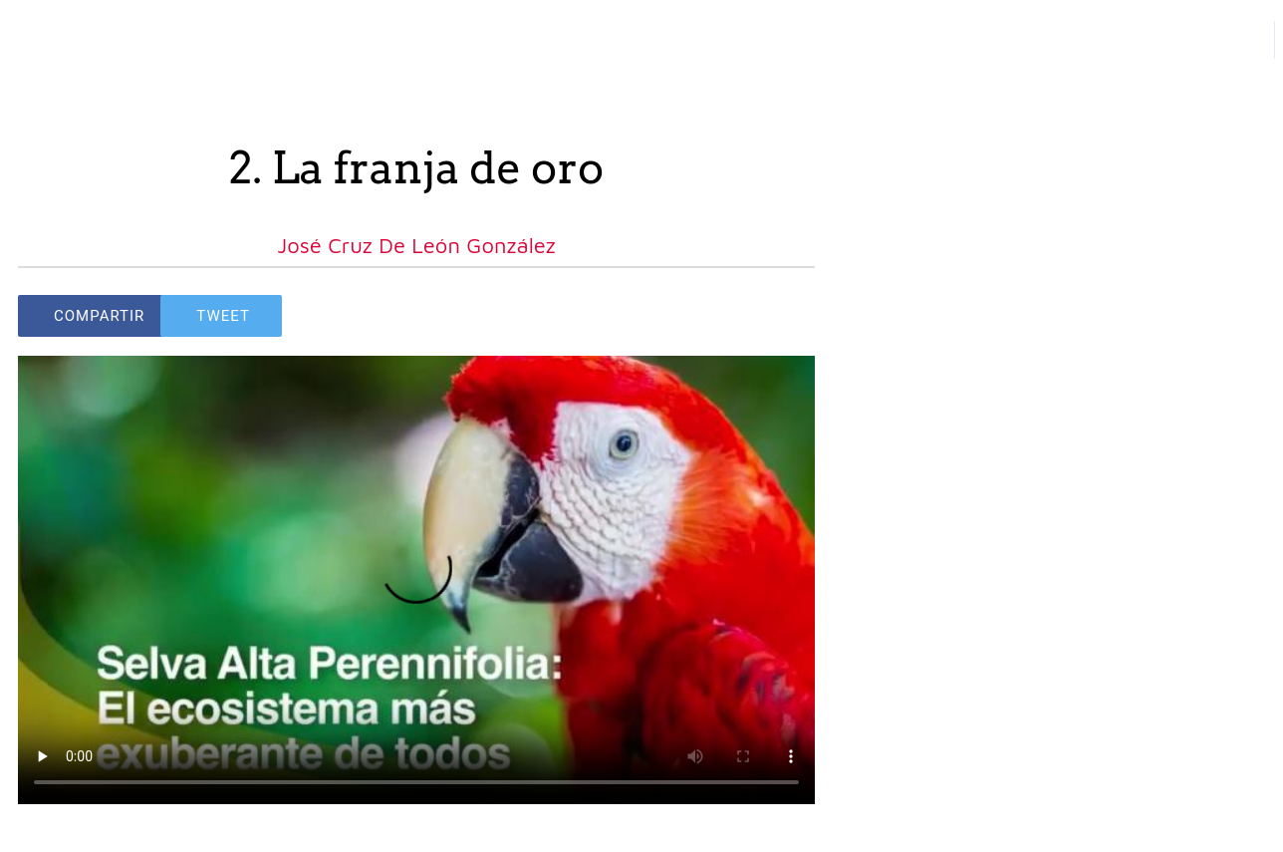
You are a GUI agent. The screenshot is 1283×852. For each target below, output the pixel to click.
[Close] (40, 40)
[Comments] (791, 316)
